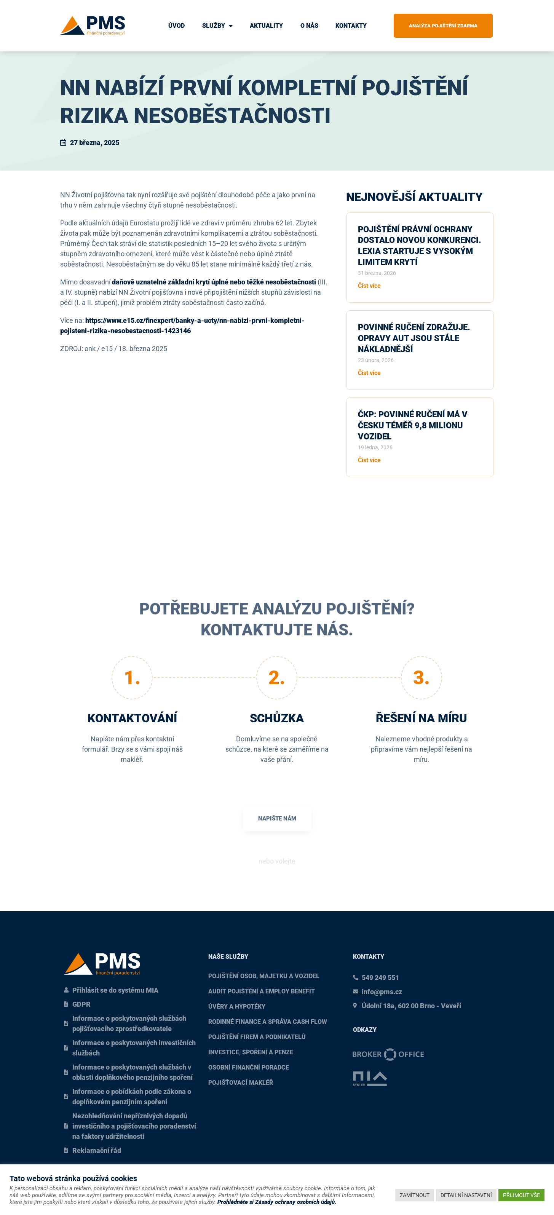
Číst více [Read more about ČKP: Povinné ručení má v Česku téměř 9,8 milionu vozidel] (369, 460)
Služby (217, 26)
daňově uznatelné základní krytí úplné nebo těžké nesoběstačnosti (214, 282)
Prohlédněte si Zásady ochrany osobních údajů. (276, 1202)
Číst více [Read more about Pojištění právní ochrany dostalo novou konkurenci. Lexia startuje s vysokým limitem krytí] (369, 285)
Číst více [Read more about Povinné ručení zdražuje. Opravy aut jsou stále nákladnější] (369, 373)
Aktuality (266, 25)
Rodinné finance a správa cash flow (267, 1021)
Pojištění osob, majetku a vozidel (263, 976)
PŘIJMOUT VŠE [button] (521, 1195)
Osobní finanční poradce (248, 1067)
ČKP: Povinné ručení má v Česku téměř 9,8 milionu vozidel (413, 425)
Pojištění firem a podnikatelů (257, 1037)
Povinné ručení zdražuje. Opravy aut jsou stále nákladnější (414, 338)
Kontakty (351, 25)
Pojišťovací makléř (240, 1082)
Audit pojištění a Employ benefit (261, 991)
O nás (309, 25)
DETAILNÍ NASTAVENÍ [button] (466, 1195)
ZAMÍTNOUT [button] (414, 1195)
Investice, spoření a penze (250, 1052)
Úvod (176, 25)
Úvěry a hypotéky (236, 1006)
